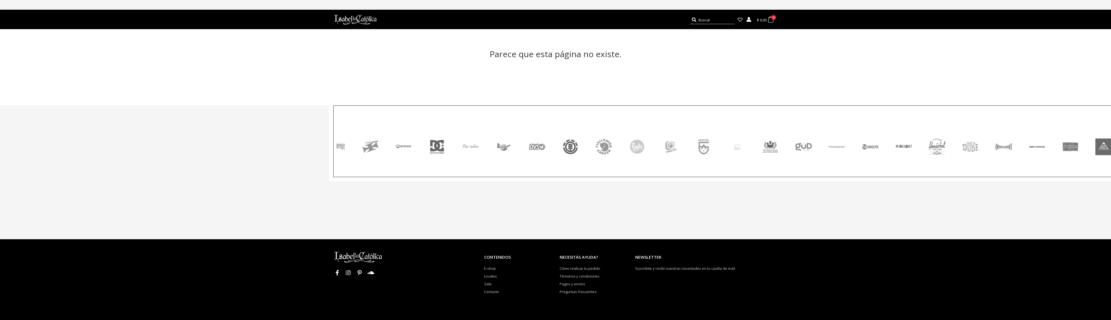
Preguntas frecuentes (578, 291)
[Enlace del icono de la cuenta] (748, 19)
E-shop (490, 268)
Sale (488, 283)
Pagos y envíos (572, 283)
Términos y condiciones (579, 276)
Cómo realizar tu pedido (580, 268)
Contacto (491, 291)
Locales (490, 276)
